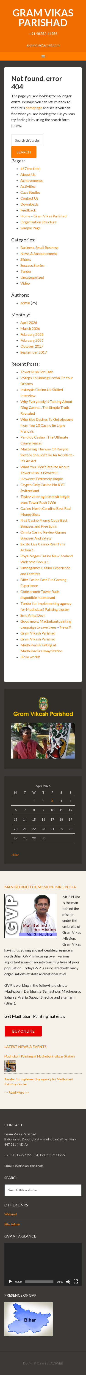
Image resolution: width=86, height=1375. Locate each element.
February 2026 (32, 334)
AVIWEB (56, 1363)
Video (25, 283)
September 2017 (33, 352)
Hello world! (30, 657)
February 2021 (32, 340)
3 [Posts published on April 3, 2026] (52, 801)
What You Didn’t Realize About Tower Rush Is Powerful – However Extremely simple (44, 473)
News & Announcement (38, 253)
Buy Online (23, 1031)
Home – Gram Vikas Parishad (43, 216)
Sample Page (30, 228)
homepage (34, 108)
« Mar (15, 855)
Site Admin (12, 1224)
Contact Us (29, 198)
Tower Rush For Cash (36, 372)
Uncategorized (32, 277)
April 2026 (28, 322)
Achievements (31, 180)
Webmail (10, 1214)
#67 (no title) (30, 168)
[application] (43, 1264)
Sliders (25, 259)
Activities (28, 186)
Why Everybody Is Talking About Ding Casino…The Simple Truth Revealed (46, 407)
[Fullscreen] (75, 1281)
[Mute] (68, 1281)
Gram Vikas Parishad (43, 17)
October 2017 (31, 346)
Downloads (29, 204)
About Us (28, 174)
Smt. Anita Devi (32, 615)
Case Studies (30, 192)
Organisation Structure (38, 222)
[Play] (10, 1281)
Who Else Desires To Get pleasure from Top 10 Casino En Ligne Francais (46, 425)
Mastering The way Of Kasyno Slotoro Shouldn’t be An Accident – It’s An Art (47, 455)
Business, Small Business (39, 247)
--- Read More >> (16, 1092)
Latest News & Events (25, 1046)
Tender (25, 271)
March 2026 (30, 328)
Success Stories (32, 265)
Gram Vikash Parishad (37, 633)
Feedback (28, 210)
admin (25, 303)
